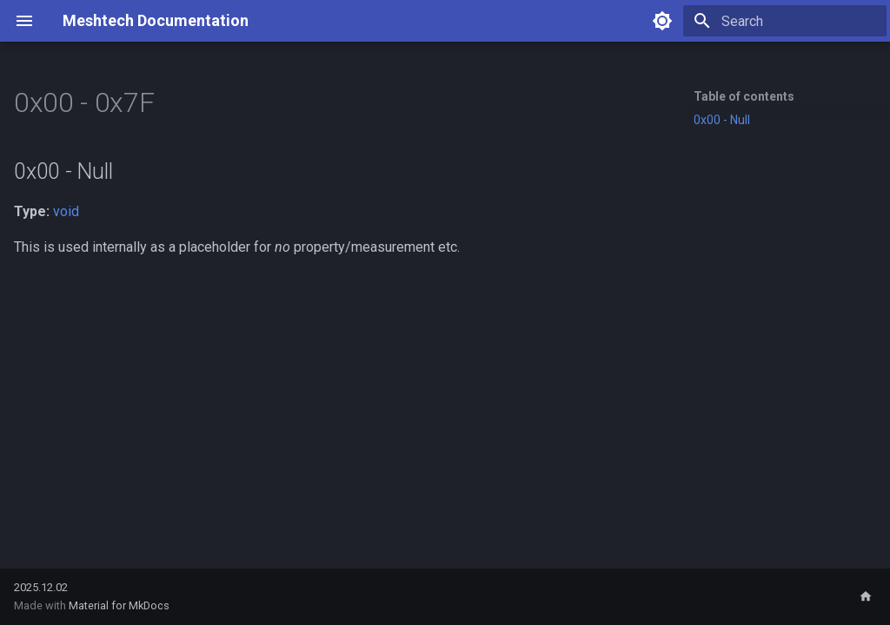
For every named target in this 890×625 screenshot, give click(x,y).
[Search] (785, 20)
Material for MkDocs (119, 605)
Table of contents (744, 96)
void (66, 211)
